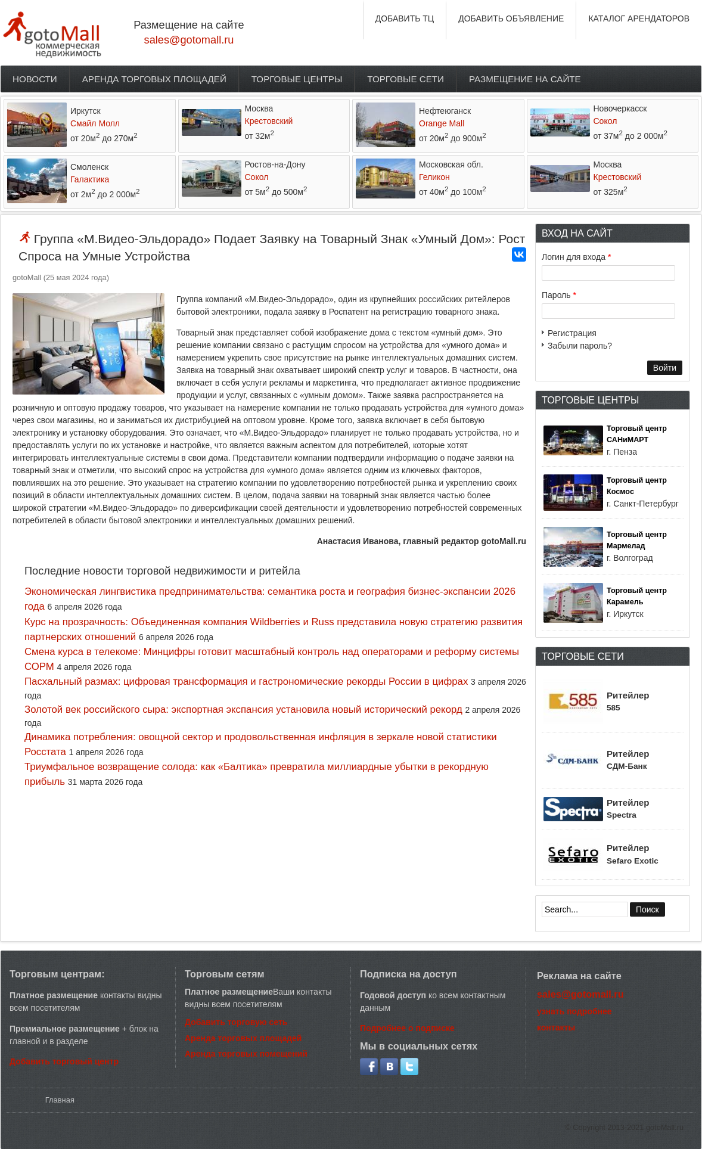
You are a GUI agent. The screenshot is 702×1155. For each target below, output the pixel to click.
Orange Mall (441, 123)
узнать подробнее (574, 1011)
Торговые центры (297, 79)
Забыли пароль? (580, 345)
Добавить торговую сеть (236, 1022)
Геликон (434, 177)
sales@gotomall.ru (189, 40)
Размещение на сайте (525, 79)
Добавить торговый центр (64, 1061)
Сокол (605, 121)
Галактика (89, 179)
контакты (556, 1027)
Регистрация (572, 333)
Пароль (559, 295)
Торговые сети (405, 79)
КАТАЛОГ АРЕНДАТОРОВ (638, 18)
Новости (35, 79)
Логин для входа (576, 257)
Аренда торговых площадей (154, 79)
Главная (59, 1099)
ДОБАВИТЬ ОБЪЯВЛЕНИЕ (511, 18)
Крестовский (269, 121)
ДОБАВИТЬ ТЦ (404, 18)
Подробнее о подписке (407, 1028)
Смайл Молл (95, 123)
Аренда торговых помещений (246, 1053)
